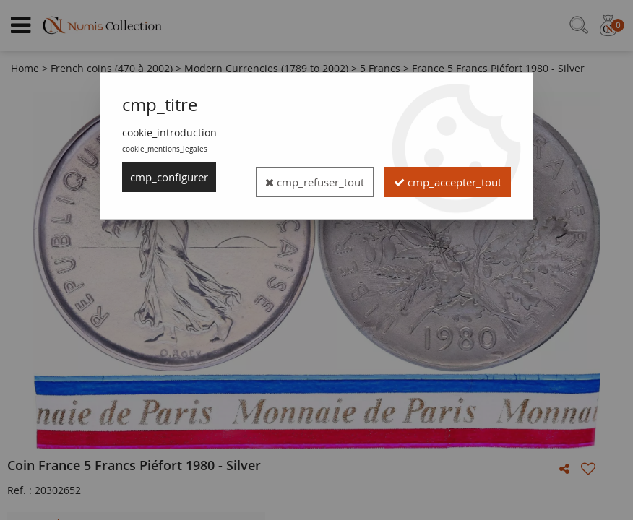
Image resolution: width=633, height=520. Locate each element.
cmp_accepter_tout (439, 207)
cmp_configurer (173, 177)
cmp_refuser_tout (433, 177)
